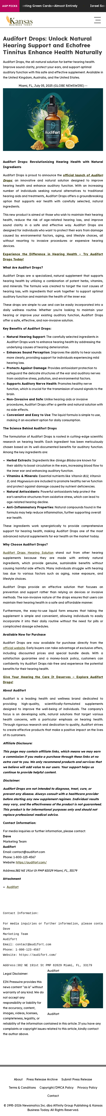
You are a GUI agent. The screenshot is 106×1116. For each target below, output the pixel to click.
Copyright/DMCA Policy (57, 1087)
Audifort (13, 887)
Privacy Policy (87, 1087)
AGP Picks (9, 6)
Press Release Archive (42, 1079)
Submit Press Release (76, 1079)
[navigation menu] (97, 20)
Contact (53, 1096)
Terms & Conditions (22, 1087)
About (18, 1079)
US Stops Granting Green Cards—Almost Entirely (43, 6)
